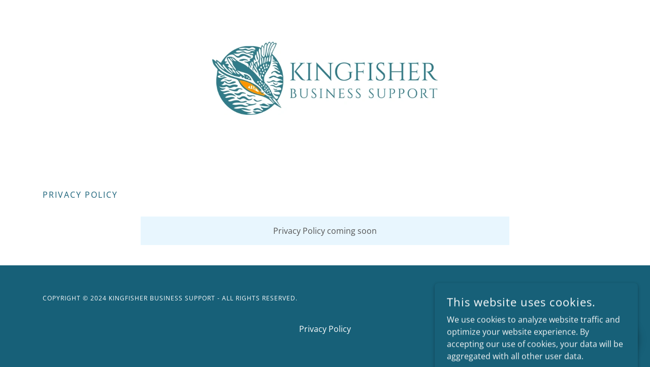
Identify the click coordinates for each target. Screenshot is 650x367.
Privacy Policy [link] (325, 328)
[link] (325, 77)
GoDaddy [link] (590, 298)
